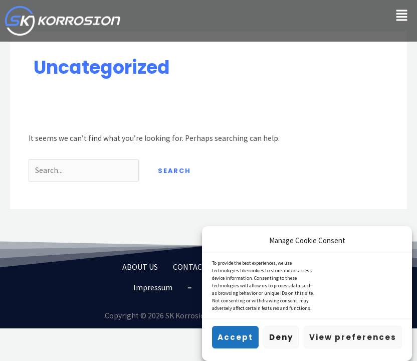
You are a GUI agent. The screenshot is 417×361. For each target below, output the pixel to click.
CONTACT (190, 267)
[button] (402, 16)
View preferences (352, 339)
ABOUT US (140, 267)
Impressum (152, 287)
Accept (235, 339)
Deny (281, 339)
